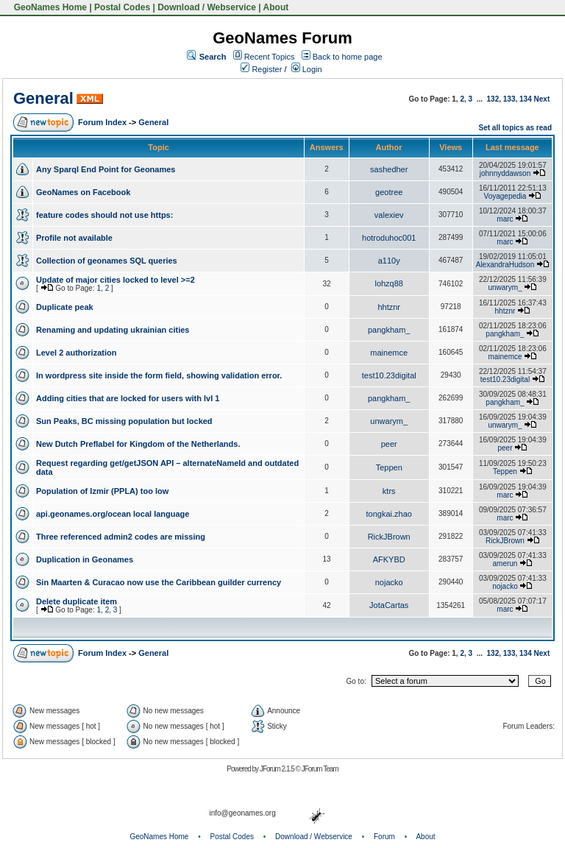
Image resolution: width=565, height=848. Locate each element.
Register (261, 69)
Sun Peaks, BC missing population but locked (124, 421)
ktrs (389, 491)
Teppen (389, 467)
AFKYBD (389, 559)
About (276, 7)
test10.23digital (389, 375)
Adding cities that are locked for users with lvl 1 (127, 398)
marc (505, 219)
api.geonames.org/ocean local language (112, 513)
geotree (388, 192)
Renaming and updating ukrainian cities (112, 329)
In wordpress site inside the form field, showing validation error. (159, 375)
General (43, 98)
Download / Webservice (206, 7)
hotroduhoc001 (389, 237)
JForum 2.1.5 (278, 769)
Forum (384, 837)
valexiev (389, 215)
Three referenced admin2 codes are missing (120, 536)
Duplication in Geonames (84, 559)
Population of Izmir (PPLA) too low (102, 491)
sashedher (389, 169)
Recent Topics (269, 56)
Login (306, 69)
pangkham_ (389, 329)
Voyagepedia (505, 196)
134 (525, 99)
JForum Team (320, 769)
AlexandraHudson (505, 265)
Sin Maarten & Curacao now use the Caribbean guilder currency (158, 582)
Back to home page (348, 56)
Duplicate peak (64, 307)
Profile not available (74, 237)
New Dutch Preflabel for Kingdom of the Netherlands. (138, 443)
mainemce (389, 352)
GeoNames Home (49, 7)
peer (389, 443)
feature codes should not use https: (104, 215)
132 (493, 99)
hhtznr (388, 307)
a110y (389, 260)
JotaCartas (388, 605)
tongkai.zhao (389, 513)
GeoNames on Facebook (83, 192)
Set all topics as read (515, 128)
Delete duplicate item (76, 601)
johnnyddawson (505, 173)
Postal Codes (122, 7)
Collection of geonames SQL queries (106, 260)
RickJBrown (389, 536)
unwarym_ (505, 287)
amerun (505, 563)
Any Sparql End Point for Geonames (105, 169)
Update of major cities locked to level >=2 (115, 279)
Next (542, 99)
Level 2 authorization (76, 352)
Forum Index (102, 122)
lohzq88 (388, 283)
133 (509, 99)
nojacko (389, 582)
